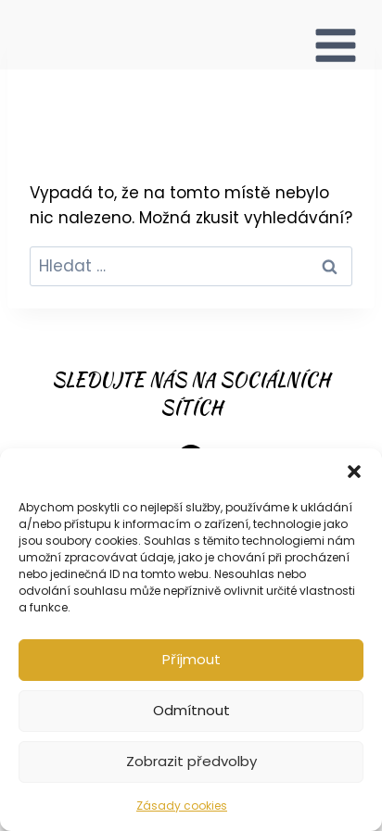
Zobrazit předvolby (191, 761)
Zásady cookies (181, 805)
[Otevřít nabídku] (336, 34)
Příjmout (191, 659)
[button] (354, 471)
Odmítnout (191, 710)
